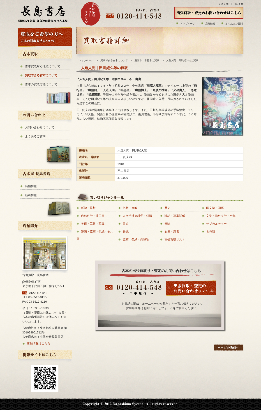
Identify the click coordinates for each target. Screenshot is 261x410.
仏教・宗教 (130, 208)
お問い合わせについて (39, 127)
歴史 (167, 208)
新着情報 (31, 195)
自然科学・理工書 (92, 215)
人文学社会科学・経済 (137, 215)
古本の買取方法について (41, 84)
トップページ (187, 23)
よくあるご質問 (234, 23)
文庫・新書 (171, 231)
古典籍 (210, 231)
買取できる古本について (41, 75)
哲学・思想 (88, 208)
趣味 (167, 223)
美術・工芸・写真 (92, 223)
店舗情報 (210, 23)
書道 (126, 223)
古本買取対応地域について (42, 66)
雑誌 (126, 231)
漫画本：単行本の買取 (146, 60)
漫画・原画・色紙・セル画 (94, 235)
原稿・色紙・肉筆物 (136, 239)
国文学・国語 (215, 208)
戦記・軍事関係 (174, 215)
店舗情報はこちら (38, 343)
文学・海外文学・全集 (221, 215)
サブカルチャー (216, 223)
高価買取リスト (174, 239)
